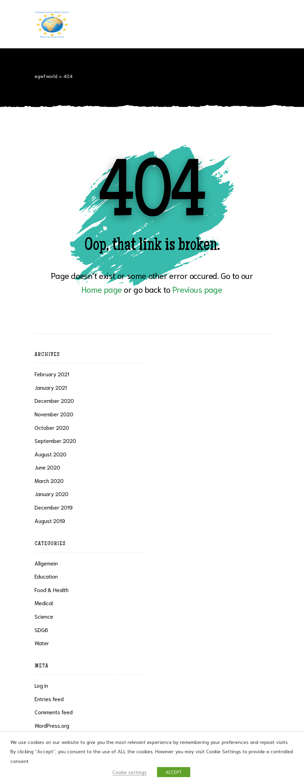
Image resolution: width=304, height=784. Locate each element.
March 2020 (49, 480)
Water (42, 642)
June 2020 (47, 467)
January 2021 (51, 387)
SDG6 (41, 629)
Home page (102, 288)
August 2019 (50, 520)
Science (44, 616)
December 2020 (54, 400)
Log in (41, 685)
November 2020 (54, 413)
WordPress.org (52, 725)
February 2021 (52, 373)
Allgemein (46, 563)
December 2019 (54, 507)
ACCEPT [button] (174, 772)
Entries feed (49, 698)
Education (46, 576)
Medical (44, 602)
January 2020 (51, 493)
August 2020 (50, 453)
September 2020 (55, 440)
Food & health (51, 589)
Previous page (197, 288)
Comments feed (54, 711)
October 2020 (52, 427)
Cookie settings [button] (129, 771)
